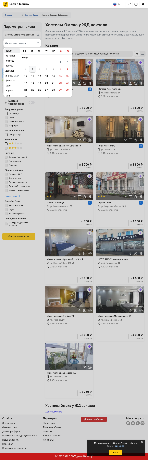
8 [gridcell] (60, 69)
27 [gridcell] (46, 90)
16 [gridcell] (67, 76)
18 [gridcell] (32, 83)
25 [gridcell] (32, 90)
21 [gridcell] (53, 83)
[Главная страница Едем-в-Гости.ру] (16, 4)
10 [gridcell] (25, 76)
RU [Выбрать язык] (116, 4)
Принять (115, 452)
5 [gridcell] (39, 69)
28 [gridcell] (53, 90)
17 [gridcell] (25, 83)
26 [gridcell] (39, 90)
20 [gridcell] (46, 83)
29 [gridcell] (60, 90)
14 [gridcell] (53, 76)
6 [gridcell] (46, 69)
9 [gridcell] (67, 69)
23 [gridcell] (67, 83)
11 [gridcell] (32, 76)
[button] (129, 4)
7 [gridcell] (53, 69)
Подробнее (119, 446)
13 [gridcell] (46, 76)
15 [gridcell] (60, 76)
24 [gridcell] (25, 90)
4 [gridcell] (32, 69)
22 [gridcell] (60, 83)
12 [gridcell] (39, 76)
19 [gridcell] (39, 83)
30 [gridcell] (67, 90)
